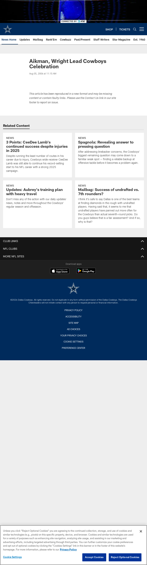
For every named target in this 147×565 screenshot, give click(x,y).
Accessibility (73, 316)
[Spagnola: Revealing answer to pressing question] (109, 151)
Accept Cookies (94, 557)
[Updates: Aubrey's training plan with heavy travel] (37, 196)
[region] (73, 545)
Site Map (74, 322)
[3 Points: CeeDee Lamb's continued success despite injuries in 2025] (37, 155)
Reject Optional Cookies (125, 557)
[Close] (141, 531)
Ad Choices (73, 329)
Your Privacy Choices (73, 335)
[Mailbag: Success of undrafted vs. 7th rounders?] (109, 204)
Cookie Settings (73, 341)
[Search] (134, 29)
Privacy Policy (73, 310)
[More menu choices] (141, 29)
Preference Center (73, 348)
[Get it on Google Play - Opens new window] (86, 272)
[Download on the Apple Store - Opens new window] (59, 271)
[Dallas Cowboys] (73, 288)
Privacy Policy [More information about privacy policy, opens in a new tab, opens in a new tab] (68, 549)
